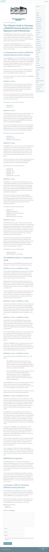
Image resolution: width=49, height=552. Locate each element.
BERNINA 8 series (10, 249)
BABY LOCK (39, 19)
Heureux (38, 39)
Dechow (38, 30)
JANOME (38, 50)
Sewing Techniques (40, 84)
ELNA (37, 34)
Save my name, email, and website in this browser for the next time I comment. (19, 538)
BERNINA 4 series (9, 133)
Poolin (37, 76)
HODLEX (38, 43)
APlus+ (37, 13)
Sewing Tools (39, 86)
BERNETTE (38, 21)
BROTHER (38, 26)
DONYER (38, 32)
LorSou (37, 61)
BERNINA (7, 504)
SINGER (38, 88)
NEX (37, 72)
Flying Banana (39, 37)
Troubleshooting (12, 504)
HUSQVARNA (39, 47)
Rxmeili (37, 78)
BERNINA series (19, 490)
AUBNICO (38, 17)
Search (37, 6)
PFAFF (37, 74)
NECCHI (38, 69)
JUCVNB (38, 52)
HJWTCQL (38, 41)
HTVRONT (38, 45)
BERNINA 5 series (10, 165)
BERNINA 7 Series (8, 507)
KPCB (37, 56)
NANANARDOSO (40, 67)
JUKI (37, 54)
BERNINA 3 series (10, 102)
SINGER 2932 (7, 505)
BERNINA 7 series (10, 206)
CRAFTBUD (39, 28)
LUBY (37, 63)
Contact (40, 548)
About (46, 548)
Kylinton (38, 58)
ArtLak (37, 15)
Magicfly (38, 65)
